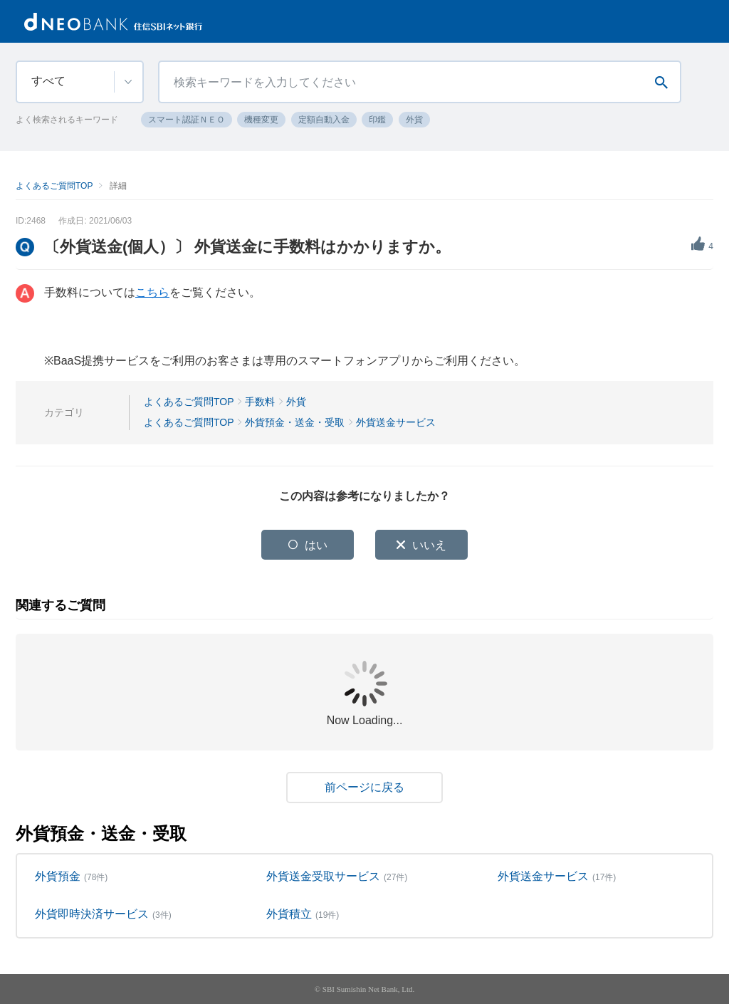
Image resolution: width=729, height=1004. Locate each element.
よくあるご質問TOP (54, 186)
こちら (152, 292)
